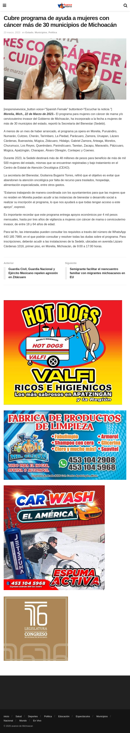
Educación (64, 716)
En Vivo (37, 720)
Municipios (41, 32)
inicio (6, 716)
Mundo (23, 720)
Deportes (33, 716)
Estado (29, 32)
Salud (18, 716)
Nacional (8, 720)
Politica (53, 32)
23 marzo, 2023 (12, 32)
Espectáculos (83, 716)
